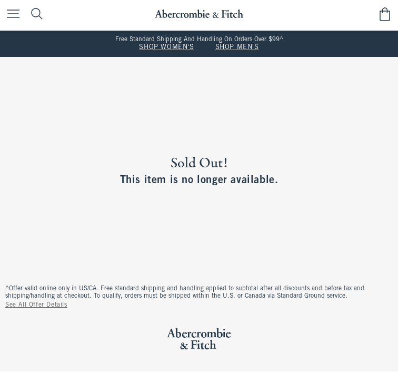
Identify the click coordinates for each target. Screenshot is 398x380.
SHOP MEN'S (237, 47)
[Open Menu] (10, 14)
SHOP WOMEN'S (166, 47)
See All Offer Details (36, 305)
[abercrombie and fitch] (199, 14)
